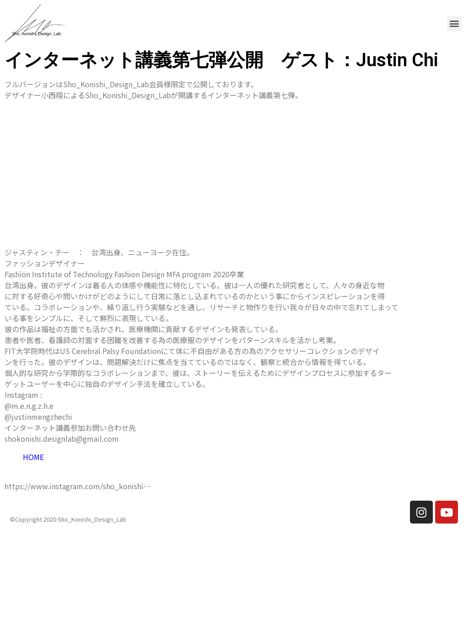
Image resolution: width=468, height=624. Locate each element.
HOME (33, 456)
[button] (454, 23)
